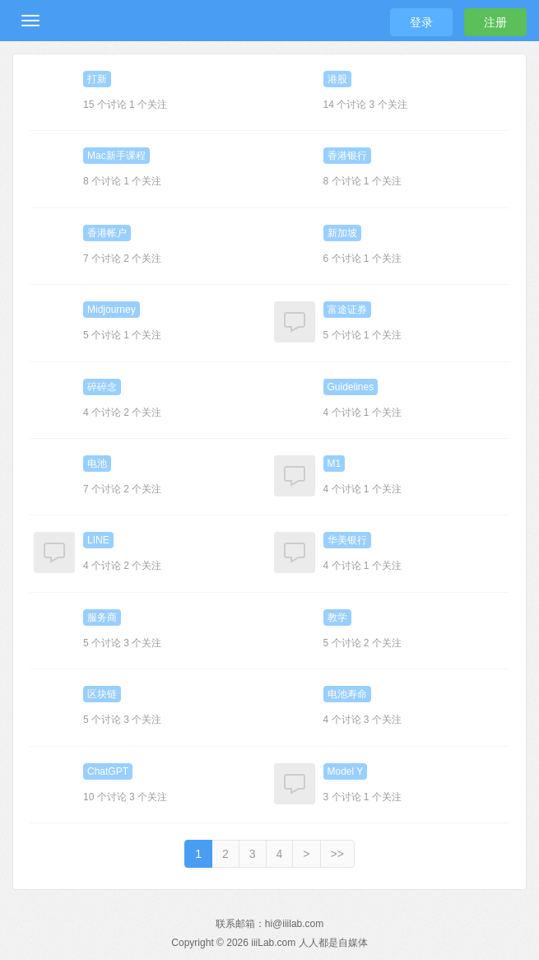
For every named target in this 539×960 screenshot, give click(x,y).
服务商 (102, 617)
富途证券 (347, 309)
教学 (337, 617)
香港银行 (347, 155)
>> (337, 853)
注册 (495, 22)
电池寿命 (347, 694)
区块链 (102, 694)
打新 (97, 79)
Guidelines (351, 387)
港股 (337, 79)
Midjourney (111, 309)
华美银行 (347, 540)
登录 (421, 22)
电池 (97, 463)
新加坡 (342, 233)
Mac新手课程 (116, 155)
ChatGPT (107, 771)
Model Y (346, 771)
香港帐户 (107, 233)
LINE (98, 540)
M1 (335, 463)
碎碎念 (102, 387)
